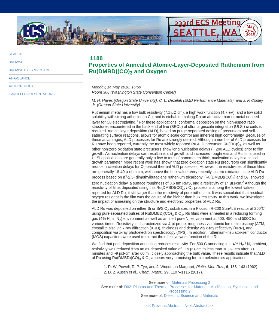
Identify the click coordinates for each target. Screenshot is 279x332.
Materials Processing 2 (191, 282)
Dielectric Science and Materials (191, 295)
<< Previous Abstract (163, 305)
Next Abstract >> (199, 305)
